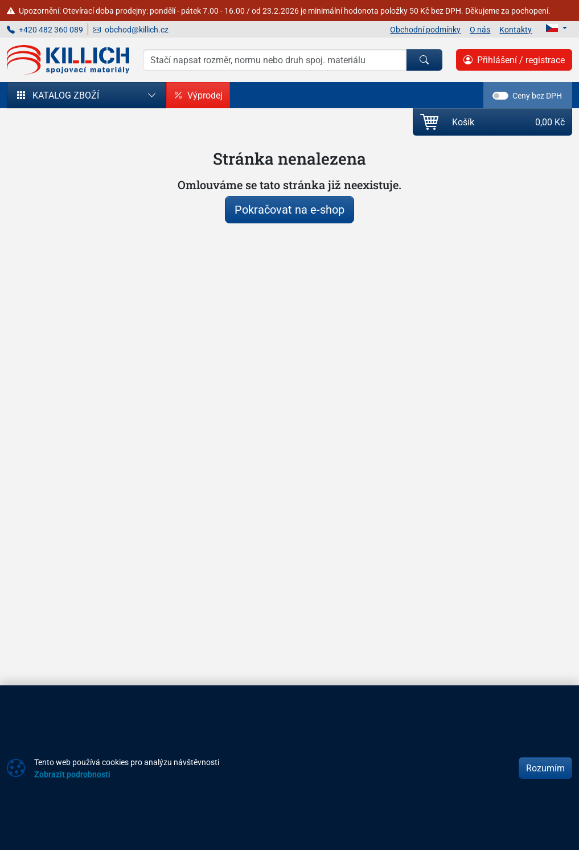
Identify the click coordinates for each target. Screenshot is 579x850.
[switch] (500, 96)
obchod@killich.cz (131, 29)
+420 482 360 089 (45, 29)
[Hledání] (274, 60)
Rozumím (545, 768)
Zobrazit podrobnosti (72, 774)
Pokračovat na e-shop (289, 209)
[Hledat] (424, 60)
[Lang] (556, 27)
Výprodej (198, 95)
